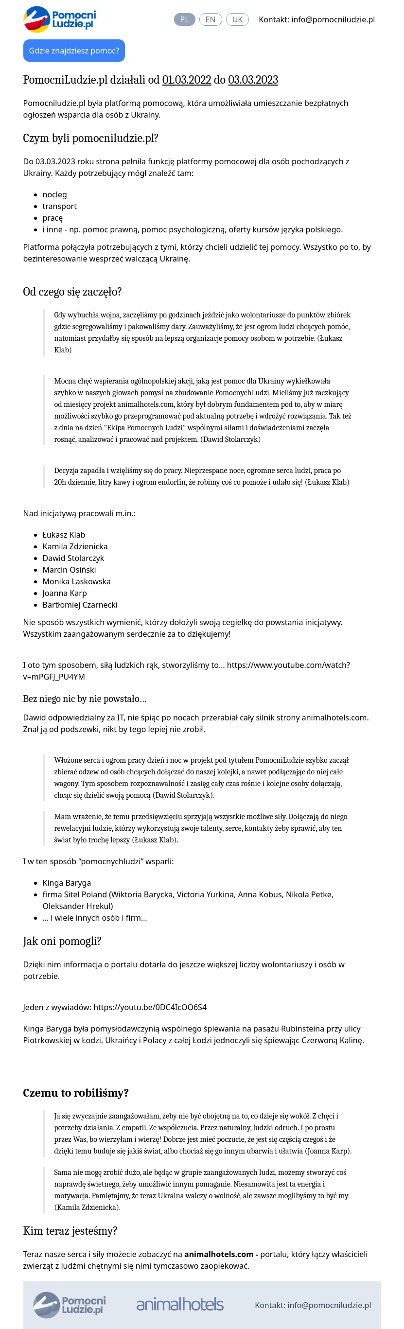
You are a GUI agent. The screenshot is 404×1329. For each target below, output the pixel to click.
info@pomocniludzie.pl (333, 19)
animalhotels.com (146, 404)
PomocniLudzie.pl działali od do (151, 80)
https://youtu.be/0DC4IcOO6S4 (150, 1007)
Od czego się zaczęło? (73, 291)
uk (237, 19)
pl (184, 19)
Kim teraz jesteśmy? (70, 1231)
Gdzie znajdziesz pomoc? (74, 50)
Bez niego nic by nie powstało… (85, 698)
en (211, 19)
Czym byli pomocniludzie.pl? (91, 138)
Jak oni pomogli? (62, 941)
